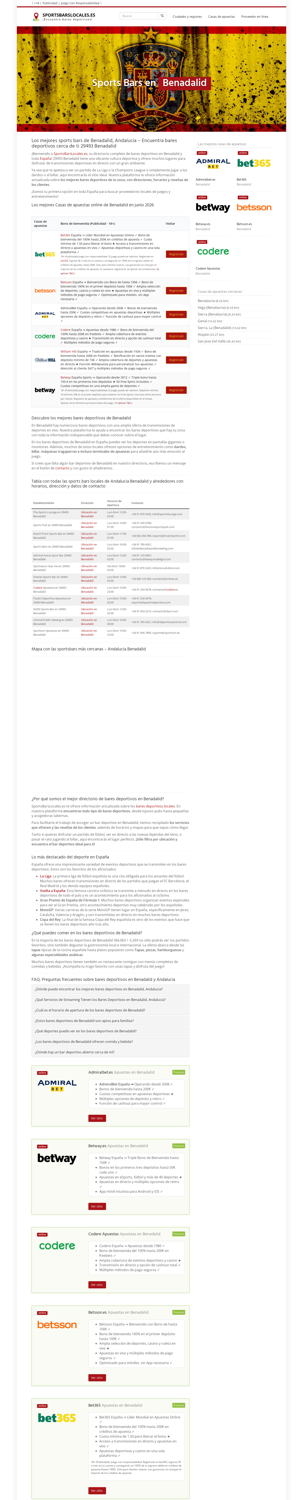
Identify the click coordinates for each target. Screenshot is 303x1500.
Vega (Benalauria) (218, 307)
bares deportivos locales (155, 806)
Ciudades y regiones (187, 17)
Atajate (211, 334)
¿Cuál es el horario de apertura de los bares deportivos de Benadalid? (90, 1010)
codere (170, 589)
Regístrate (176, 254)
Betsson (66, 282)
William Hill (69, 351)
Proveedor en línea (254, 17)
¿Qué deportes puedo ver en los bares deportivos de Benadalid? (86, 1031)
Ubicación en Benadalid (89, 514)
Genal (210, 321)
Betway (66, 377)
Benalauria (213, 300)
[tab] (110, 989)
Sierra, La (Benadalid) (222, 327)
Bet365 (65, 235)
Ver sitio (97, 1118)
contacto (62, 468)
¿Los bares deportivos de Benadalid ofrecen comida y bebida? (84, 1041)
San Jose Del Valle (219, 341)
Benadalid (145, 1072)
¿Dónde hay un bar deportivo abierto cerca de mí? (74, 1052)
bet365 (64, 260)
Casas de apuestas (221, 17)
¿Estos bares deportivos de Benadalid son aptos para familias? (84, 1020)
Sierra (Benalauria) (219, 314)
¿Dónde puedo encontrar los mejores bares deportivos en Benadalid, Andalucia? (99, 989)
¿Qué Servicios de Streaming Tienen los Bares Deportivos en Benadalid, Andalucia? (100, 999)
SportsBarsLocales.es (71, 153)
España (45, 158)
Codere (66, 330)
